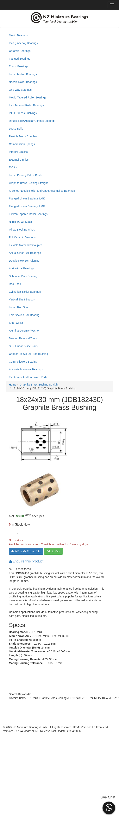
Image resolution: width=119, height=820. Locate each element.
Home (12, 384)
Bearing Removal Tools (23, 338)
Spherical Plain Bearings (24, 276)
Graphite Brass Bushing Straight (28, 183)
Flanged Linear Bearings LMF (27, 206)
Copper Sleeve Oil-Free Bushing (28, 353)
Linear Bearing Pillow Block (25, 175)
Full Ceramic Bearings (22, 237)
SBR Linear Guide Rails (23, 346)
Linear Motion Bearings (23, 74)
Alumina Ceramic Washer (24, 330)
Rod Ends (15, 284)
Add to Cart (53, 551)
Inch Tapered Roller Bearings (26, 105)
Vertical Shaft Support (22, 299)
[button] (109, 807)
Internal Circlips (18, 151)
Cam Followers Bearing (23, 361)
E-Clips (13, 167)
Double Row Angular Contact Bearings (32, 120)
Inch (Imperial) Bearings (23, 43)
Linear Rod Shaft (19, 307)
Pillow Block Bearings (22, 229)
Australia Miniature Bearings (26, 369)
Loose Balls (16, 128)
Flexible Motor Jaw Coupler (25, 245)
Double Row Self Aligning (24, 260)
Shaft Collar (16, 322)
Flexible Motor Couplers (23, 136)
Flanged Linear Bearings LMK (27, 198)
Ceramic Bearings (19, 50)
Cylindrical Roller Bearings (25, 291)
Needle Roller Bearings (23, 82)
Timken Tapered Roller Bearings (28, 214)
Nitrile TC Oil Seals (20, 221)
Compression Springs (22, 144)
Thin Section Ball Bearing (24, 315)
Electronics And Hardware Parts (28, 377)
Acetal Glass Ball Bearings (25, 252)
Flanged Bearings (19, 58)
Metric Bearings (18, 35)
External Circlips (18, 159)
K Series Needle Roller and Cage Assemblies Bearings (42, 190)
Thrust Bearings (18, 66)
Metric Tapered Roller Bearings (27, 97)
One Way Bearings (20, 89)
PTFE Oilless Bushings (23, 113)
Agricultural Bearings (21, 268)
